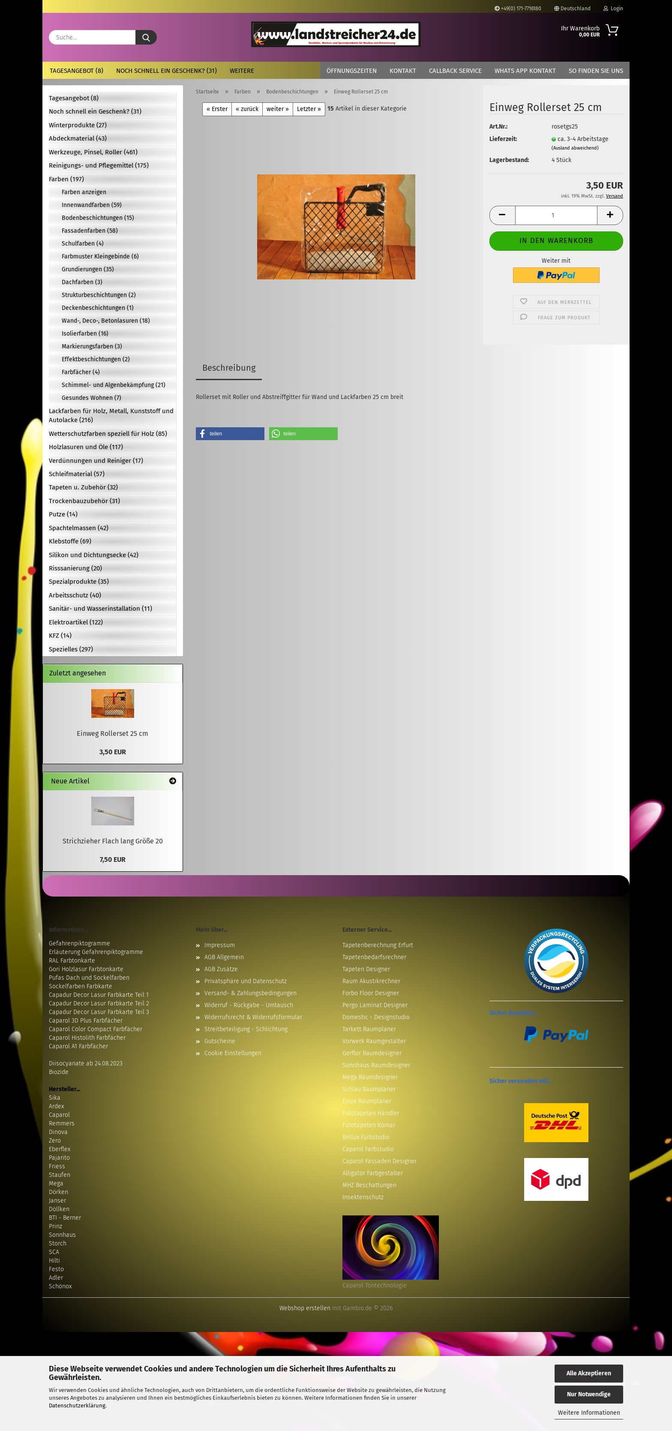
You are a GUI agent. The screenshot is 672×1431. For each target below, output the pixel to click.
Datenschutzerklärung (77, 1405)
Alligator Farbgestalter (372, 1173)
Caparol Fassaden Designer (379, 1161)
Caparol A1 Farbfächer (78, 1046)
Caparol (59, 1115)
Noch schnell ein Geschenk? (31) (166, 71)
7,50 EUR (113, 859)
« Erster (217, 109)
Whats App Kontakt (525, 71)
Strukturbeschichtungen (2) (99, 295)
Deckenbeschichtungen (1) (98, 308)
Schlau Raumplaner (369, 1089)
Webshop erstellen (304, 1308)
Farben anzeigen (84, 192)
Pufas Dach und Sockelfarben (89, 977)
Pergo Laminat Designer (375, 1005)
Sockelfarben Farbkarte (80, 986)
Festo (56, 1269)
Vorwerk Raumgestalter (374, 1041)
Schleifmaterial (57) (77, 474)
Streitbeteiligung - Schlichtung (246, 1029)
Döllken (59, 1209)
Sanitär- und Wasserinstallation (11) (100, 608)
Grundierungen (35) (88, 269)
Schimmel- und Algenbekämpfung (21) (113, 385)
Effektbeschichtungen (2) (96, 359)
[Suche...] (146, 37)
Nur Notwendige (589, 1394)
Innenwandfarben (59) (92, 205)
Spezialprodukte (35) (79, 581)
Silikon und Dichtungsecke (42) (93, 555)
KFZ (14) (60, 635)
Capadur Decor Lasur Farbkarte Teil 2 (99, 1003)
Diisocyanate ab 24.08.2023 (86, 1063)
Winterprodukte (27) (78, 125)
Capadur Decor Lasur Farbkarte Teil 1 (99, 995)
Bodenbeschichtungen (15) (98, 218)
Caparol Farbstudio (368, 1149)
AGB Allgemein (224, 957)
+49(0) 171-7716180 (518, 9)
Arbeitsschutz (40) (75, 595)
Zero (55, 1140)
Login (613, 9)
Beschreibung (228, 368)
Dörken (58, 1192)
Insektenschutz (363, 1197)
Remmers (62, 1123)
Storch (57, 1243)
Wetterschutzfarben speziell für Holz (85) (108, 434)
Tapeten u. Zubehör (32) (83, 487)
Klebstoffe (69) (70, 541)
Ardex (56, 1106)
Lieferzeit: (503, 139)
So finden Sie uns (596, 71)
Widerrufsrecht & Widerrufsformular (253, 1017)
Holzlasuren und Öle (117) (86, 447)
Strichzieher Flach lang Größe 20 (113, 841)
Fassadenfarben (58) (90, 230)
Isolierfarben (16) (85, 333)
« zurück (247, 109)
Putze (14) (63, 514)
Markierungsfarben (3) (92, 346)
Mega (56, 1183)
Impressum (219, 945)
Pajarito (59, 1157)
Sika (54, 1097)
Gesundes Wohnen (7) (91, 398)
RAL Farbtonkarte (72, 960)
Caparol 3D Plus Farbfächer (86, 1020)
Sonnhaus (62, 1235)
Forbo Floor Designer (370, 993)
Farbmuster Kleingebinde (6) (100, 256)
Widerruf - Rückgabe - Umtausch (248, 1005)
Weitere (242, 71)
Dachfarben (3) (82, 282)
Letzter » (309, 109)
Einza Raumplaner (366, 1101)
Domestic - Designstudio (376, 1017)
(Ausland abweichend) (575, 148)
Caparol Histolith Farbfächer (87, 1037)
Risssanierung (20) (75, 568)
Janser (57, 1200)
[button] (502, 215)
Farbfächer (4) (81, 372)
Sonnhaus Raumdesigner (376, 1065)
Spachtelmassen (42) (78, 528)
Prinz (55, 1226)
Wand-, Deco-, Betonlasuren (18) (106, 320)
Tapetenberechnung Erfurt (377, 945)
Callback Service (455, 71)
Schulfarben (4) (83, 243)
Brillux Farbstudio (366, 1137)
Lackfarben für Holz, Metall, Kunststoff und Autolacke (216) (111, 415)
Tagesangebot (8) (76, 71)
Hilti (54, 1260)
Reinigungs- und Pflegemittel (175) (99, 165)
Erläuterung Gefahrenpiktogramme (96, 952)
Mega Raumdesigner (370, 1077)
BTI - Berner (65, 1217)
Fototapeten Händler (370, 1113)
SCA (54, 1252)
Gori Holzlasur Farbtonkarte (86, 969)
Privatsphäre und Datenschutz (245, 981)
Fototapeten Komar (368, 1125)
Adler (56, 1277)
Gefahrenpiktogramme (79, 943)
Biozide (59, 1072)
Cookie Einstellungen (232, 1053)
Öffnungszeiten (352, 71)
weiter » (278, 109)
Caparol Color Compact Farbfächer (95, 1029)
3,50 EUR (112, 752)
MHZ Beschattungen (369, 1185)
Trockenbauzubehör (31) (84, 501)
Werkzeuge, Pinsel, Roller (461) (93, 152)
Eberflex (59, 1149)
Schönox (60, 1286)
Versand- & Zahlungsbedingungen (250, 993)
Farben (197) (66, 179)
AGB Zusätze (221, 969)
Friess (57, 1166)
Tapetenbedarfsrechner (374, 957)
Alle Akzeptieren (589, 1373)
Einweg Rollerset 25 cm (112, 733)
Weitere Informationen (589, 1412)
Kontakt (403, 71)
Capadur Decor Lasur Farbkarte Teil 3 (99, 1012)
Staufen (59, 1175)
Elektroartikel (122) (76, 622)
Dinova (58, 1132)
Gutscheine (219, 1041)
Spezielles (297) (71, 649)
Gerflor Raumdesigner (372, 1053)
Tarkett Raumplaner (369, 1029)
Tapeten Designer (366, 969)
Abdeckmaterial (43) (78, 138)
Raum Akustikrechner (371, 981)
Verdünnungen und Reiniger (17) (96, 461)
